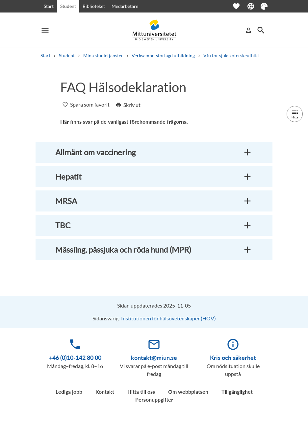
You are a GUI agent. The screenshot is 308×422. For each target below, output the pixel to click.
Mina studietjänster (103, 55)
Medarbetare (125, 6)
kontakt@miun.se (154, 357)
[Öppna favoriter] (239, 6)
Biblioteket (94, 6)
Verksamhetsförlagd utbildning (163, 55)
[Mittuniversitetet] (154, 30)
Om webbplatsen (188, 391)
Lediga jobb (69, 391)
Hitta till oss (141, 391)
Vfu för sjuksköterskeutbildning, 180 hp (243, 55)
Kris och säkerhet (233, 357)
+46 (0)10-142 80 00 (75, 357)
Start (49, 6)
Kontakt (104, 391)
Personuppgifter (154, 399)
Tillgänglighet (237, 391)
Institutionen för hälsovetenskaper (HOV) (168, 318)
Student (68, 6)
